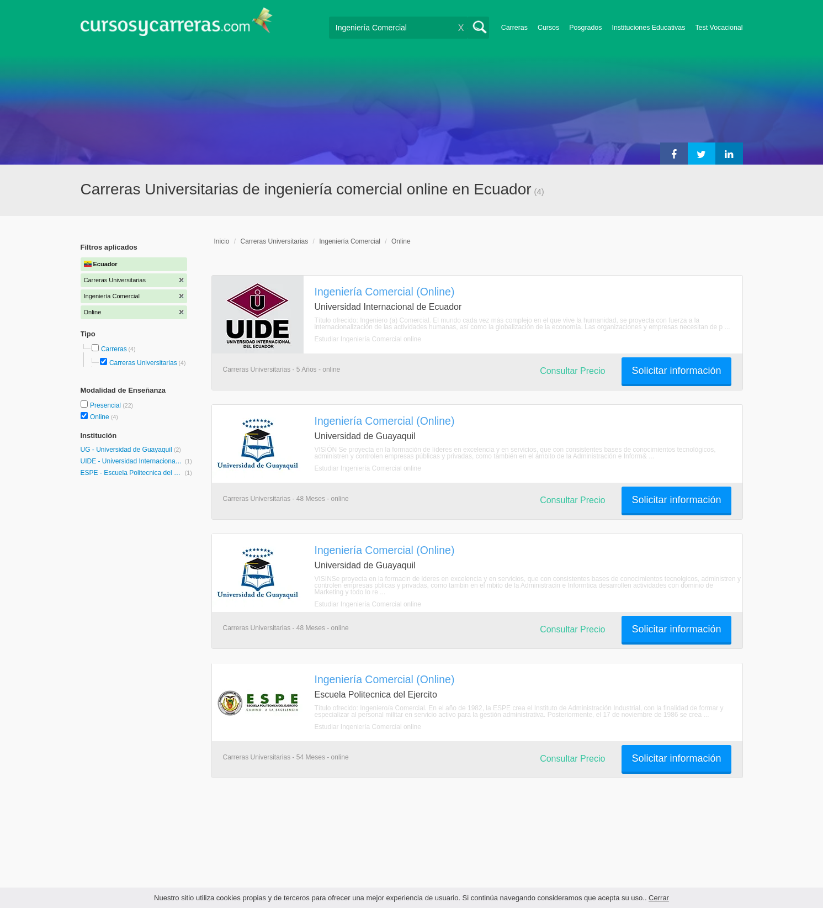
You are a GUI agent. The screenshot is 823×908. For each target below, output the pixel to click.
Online (100, 417)
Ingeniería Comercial (349, 241)
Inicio (222, 241)
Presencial (106, 405)
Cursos (548, 27)
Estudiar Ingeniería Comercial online (368, 339)
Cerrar (659, 898)
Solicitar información (676, 370)
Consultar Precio (572, 371)
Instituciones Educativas (648, 27)
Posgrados (585, 27)
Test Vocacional (718, 27)
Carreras (514, 27)
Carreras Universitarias (143, 363)
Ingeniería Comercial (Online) (385, 292)
